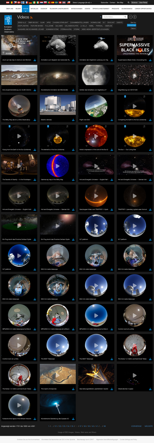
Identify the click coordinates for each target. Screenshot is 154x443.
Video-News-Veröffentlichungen (95, 29)
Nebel (91, 26)
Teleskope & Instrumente (59, 9)
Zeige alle (22, 22)
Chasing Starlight (60, 22)
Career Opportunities (143, 9)
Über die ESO (33, 22)
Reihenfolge (132, 25)
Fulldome (49, 26)
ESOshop (44, 9)
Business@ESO (127, 9)
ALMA (42, 22)
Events (87, 9)
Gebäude (108, 26)
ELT (104, 22)
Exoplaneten (23, 26)
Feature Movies (37, 26)
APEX (49, 22)
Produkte (115, 9)
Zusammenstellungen (79, 22)
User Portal (143, 2)
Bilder (18, 9)
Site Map (120, 2)
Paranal (99, 26)
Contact (112, 2)
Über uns (9, 9)
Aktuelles (34, 9)
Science (134, 2)
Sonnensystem (52, 29)
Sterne (76, 29)
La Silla (83, 26)
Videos (25, 10)
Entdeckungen (76, 9)
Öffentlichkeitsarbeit (101, 9)
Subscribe (104, 2)
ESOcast (111, 22)
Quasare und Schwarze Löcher (31, 29)
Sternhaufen (66, 29)
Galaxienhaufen (71, 26)
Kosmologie (96, 22)
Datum (133, 28)
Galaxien (59, 26)
